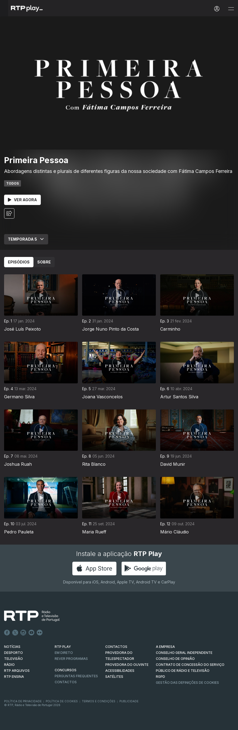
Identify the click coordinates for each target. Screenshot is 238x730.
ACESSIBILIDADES (119, 671)
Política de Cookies (62, 701)
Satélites (114, 677)
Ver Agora (22, 199)
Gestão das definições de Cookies (187, 683)
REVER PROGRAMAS (71, 659)
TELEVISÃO (13, 659)
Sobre (44, 262)
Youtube (32, 633)
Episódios (19, 262)
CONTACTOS (116, 647)
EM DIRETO (64, 653)
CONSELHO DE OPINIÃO (175, 659)
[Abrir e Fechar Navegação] (231, 9)
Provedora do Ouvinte (127, 665)
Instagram (23, 633)
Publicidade (128, 701)
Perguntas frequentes (76, 676)
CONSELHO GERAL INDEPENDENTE (184, 653)
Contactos (66, 682)
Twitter (15, 633)
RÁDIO (9, 665)
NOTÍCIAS (12, 647)
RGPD (160, 677)
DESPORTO (13, 653)
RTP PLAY (63, 647)
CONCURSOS (65, 670)
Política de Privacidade (23, 701)
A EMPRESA (165, 647)
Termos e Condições (98, 701)
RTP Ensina (14, 677)
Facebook (7, 633)
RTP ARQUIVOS (17, 671)
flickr (40, 633)
